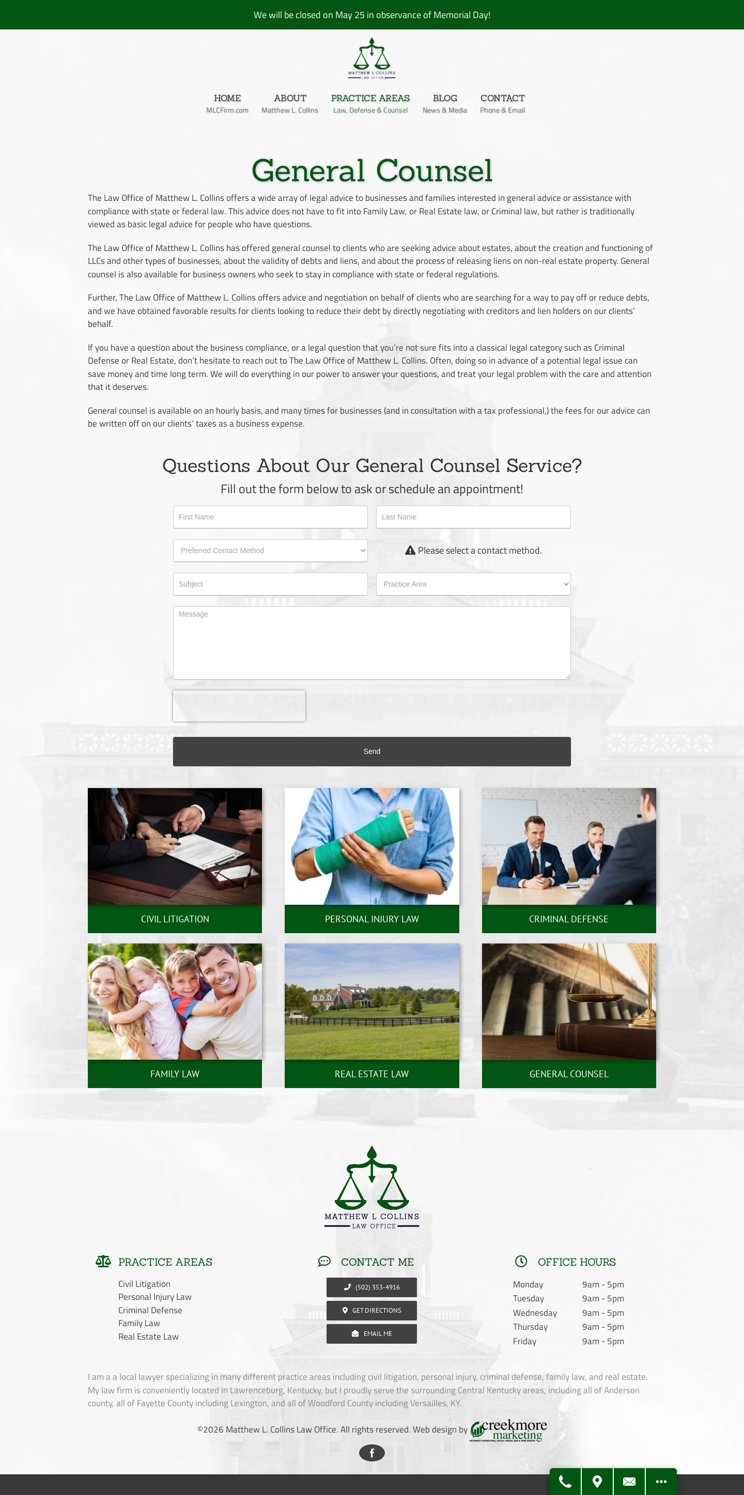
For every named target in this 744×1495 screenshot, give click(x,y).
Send (372, 751)
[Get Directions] (598, 1481)
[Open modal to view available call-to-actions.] (661, 1481)
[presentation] (239, 705)
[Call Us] (566, 1481)
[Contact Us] (630, 1481)
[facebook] (372, 1452)
